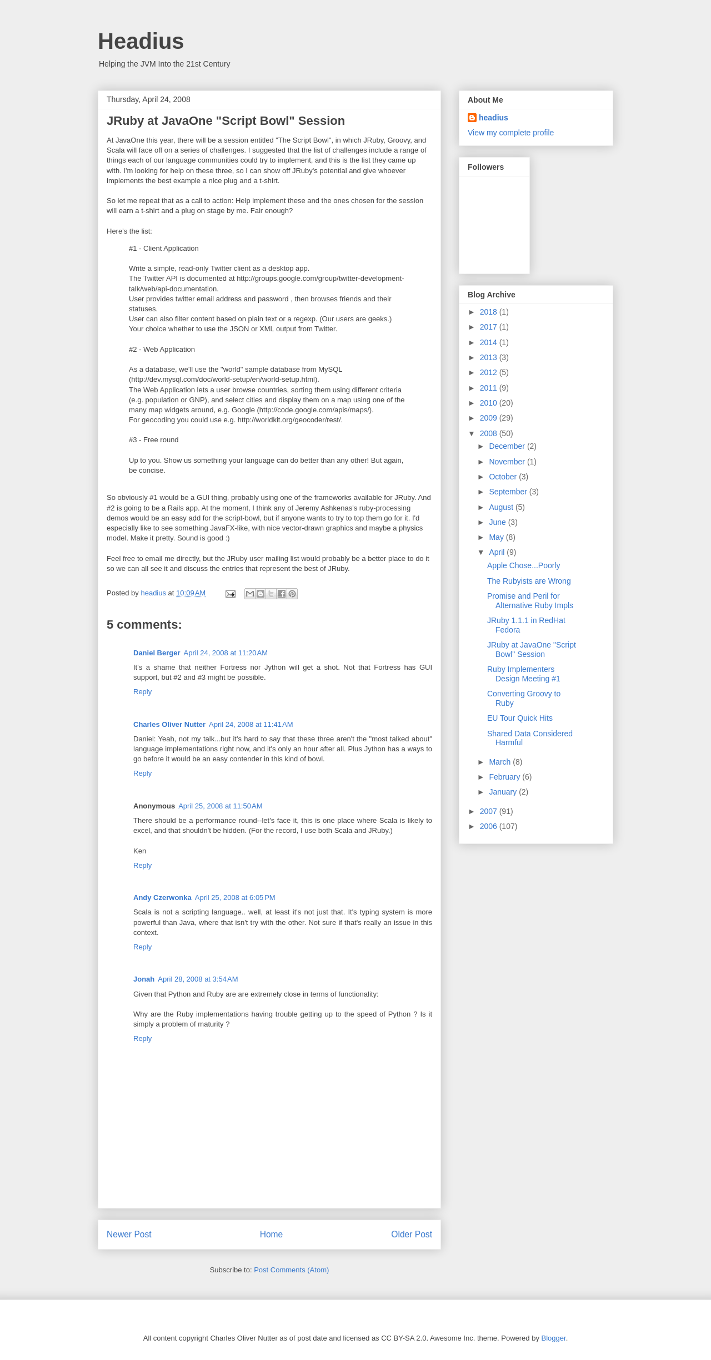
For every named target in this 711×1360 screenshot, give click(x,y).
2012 (489, 372)
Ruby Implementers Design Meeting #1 (523, 674)
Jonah (143, 979)
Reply (142, 691)
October (504, 476)
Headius (141, 41)
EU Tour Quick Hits (520, 718)
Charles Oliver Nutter (169, 724)
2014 (489, 342)
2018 (489, 311)
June (498, 522)
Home (271, 1234)
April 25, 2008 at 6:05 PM (235, 897)
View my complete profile (511, 132)
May (497, 537)
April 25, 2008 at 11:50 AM (220, 806)
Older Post (411, 1234)
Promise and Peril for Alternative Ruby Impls (530, 600)
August (502, 507)
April (498, 552)
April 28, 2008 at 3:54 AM (198, 979)
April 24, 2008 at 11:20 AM (226, 653)
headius (493, 117)
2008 (489, 433)
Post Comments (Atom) (291, 1270)
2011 (489, 387)
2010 (489, 402)
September (509, 491)
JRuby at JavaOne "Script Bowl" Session (531, 649)
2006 (489, 826)
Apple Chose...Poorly (523, 565)
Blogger (554, 1338)
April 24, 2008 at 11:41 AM (251, 724)
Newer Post (129, 1234)
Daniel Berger (157, 653)
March (501, 761)
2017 (489, 326)
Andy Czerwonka (162, 897)
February (505, 776)
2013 (489, 357)
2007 (489, 811)
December (508, 446)
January (504, 791)
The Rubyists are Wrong (529, 581)
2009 (489, 417)
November (508, 461)
